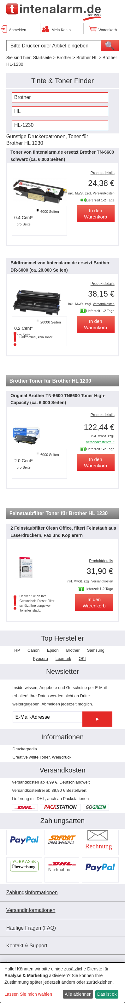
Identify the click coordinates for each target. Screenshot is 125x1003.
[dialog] (62, 983)
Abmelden (50, 704)
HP (17, 650)
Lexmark (63, 658)
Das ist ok (106, 994)
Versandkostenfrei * (100, 442)
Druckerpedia (25, 749)
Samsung (95, 650)
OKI (82, 658)
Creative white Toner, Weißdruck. (43, 757)
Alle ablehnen (78, 994)
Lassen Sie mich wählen (28, 994)
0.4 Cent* (23, 217)
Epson (53, 650)
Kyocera (40, 658)
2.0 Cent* (23, 460)
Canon (33, 650)
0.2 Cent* (23, 328)
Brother (64, 57)
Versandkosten (104, 193)
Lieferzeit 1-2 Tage (100, 200)
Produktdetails (103, 173)
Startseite (42, 57)
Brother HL (87, 57)
